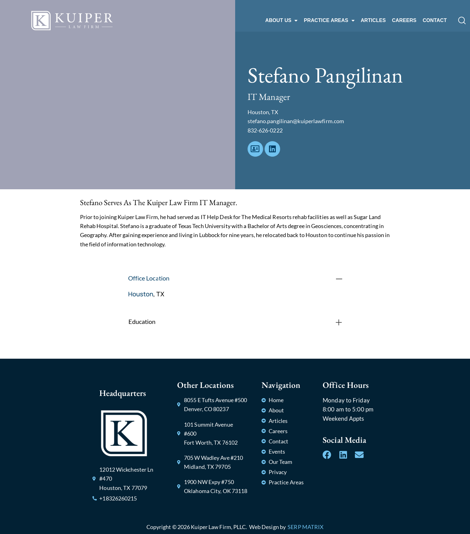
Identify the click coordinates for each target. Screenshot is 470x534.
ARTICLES (373, 20)
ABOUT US (281, 20)
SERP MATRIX (306, 526)
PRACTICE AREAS (329, 20)
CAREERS (404, 20)
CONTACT (435, 20)
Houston (141, 294)
